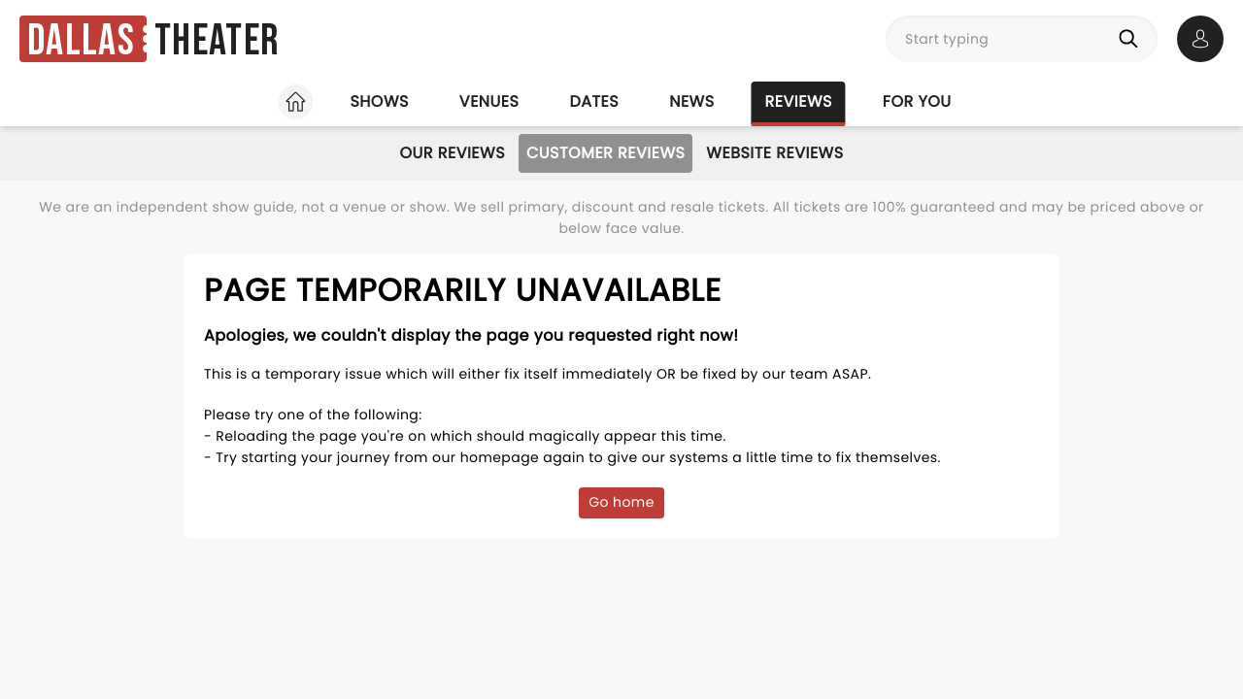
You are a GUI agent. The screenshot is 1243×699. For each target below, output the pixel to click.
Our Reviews (452, 153)
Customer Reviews (605, 153)
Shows (379, 101)
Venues (489, 101)
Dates (594, 101)
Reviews (798, 101)
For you (917, 101)
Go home (621, 502)
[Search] (1132, 38)
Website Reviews (774, 153)
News (691, 101)
